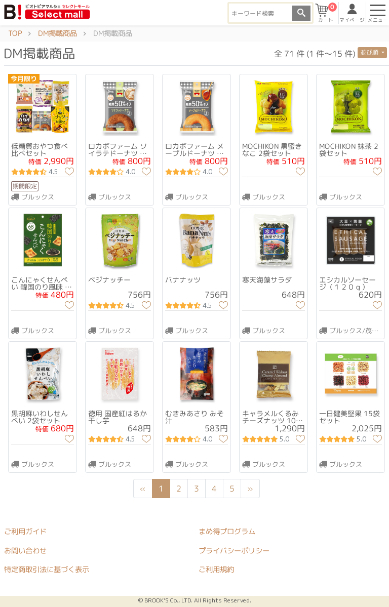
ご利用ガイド (25, 532)
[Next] (250, 489)
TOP (15, 33)
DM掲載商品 (57, 33)
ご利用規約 (216, 570)
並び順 (370, 52)
